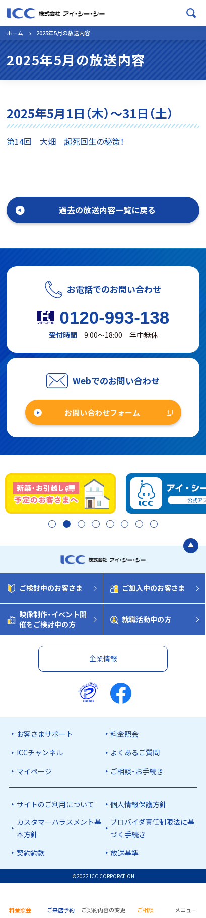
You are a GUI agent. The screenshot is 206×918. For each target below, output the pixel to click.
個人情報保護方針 (138, 804)
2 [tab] (65, 525)
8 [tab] (153, 525)
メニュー (186, 910)
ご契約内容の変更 (103, 910)
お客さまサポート (45, 734)
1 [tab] (51, 525)
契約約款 (31, 853)
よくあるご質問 (135, 752)
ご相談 (145, 910)
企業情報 (103, 658)
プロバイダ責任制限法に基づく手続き (152, 828)
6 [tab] (123, 525)
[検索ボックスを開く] (191, 13)
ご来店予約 (61, 910)
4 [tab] (94, 525)
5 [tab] (109, 525)
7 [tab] (138, 525)
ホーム (15, 33)
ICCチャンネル (40, 752)
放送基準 (124, 853)
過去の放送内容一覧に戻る (107, 209)
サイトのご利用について (55, 804)
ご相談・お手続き (136, 771)
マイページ (34, 771)
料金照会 (124, 734)
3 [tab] (80, 525)
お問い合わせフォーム (102, 412)
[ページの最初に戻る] (190, 545)
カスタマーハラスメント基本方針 (59, 828)
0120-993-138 (114, 317)
